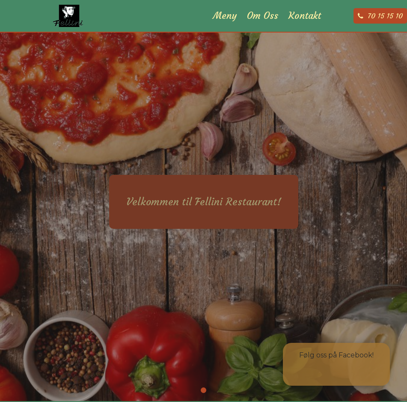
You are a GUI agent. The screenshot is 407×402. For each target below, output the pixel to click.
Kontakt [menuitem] (304, 25)
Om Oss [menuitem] (262, 25)
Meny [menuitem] (225, 25)
